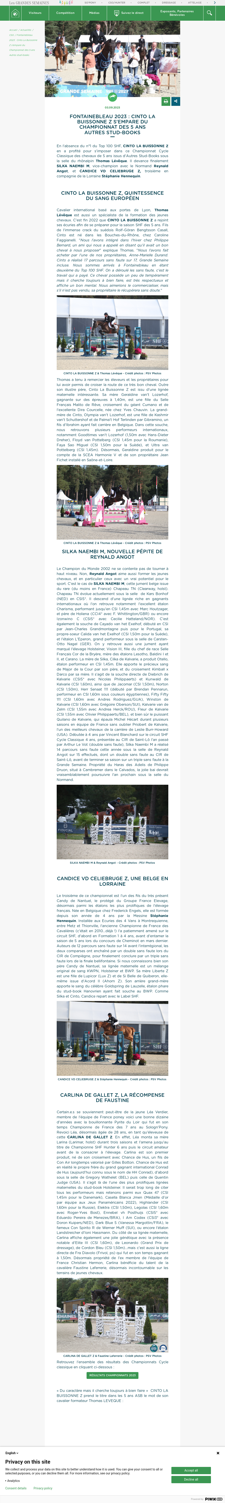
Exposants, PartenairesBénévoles (177, 13)
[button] (35, 13)
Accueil (13, 30)
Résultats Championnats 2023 (112, 1375)
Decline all (191, 1479)
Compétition (65, 13)
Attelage (194, 3)
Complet (144, 3)
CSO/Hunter (116, 3)
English (12, 1453)
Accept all (191, 1470)
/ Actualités (24, 30)
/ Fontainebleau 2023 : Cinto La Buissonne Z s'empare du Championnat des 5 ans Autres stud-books (23, 45)
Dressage (169, 3)
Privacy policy (43, 1488)
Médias (94, 13)
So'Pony (90, 3)
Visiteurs (35, 13)
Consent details (16, 1488)
